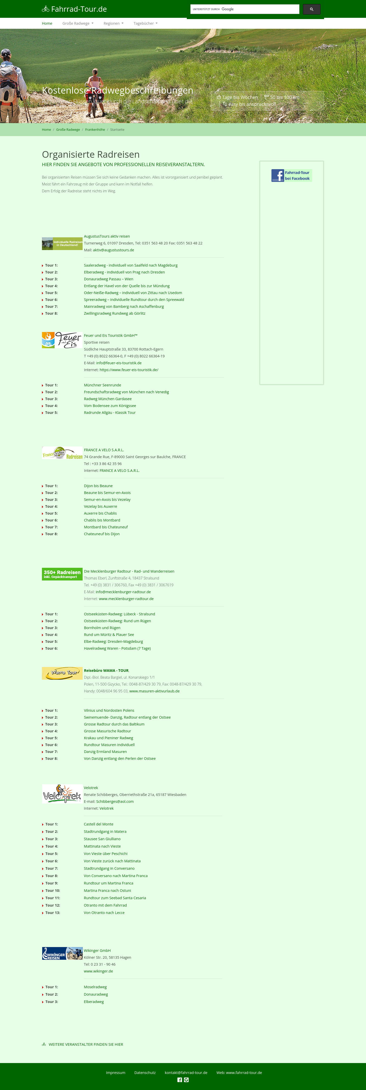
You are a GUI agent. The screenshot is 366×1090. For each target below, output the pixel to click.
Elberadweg (94, 1001)
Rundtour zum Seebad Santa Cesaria (115, 897)
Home (49, 23)
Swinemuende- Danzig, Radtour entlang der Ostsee (127, 717)
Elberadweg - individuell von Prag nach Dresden (124, 272)
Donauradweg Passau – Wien (108, 279)
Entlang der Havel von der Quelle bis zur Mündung (127, 285)
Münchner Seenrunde (102, 385)
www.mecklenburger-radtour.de (126, 598)
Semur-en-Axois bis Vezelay (107, 499)
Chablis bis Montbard (102, 520)
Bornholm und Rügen (102, 627)
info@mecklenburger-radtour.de (123, 591)
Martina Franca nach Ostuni (107, 890)
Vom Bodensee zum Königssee (110, 405)
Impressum (115, 1072)
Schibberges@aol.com (115, 801)
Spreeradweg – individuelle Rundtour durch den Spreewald (134, 299)
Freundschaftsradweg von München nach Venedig (126, 391)
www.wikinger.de (98, 971)
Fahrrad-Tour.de (74, 9)
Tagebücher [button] (144, 23)
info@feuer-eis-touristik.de (119, 362)
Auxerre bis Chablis (100, 513)
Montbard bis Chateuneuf (106, 527)
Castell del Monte (98, 824)
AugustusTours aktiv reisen (107, 236)
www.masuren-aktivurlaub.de (154, 691)
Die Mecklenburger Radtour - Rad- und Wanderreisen (129, 571)
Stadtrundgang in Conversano (109, 868)
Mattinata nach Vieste (102, 846)
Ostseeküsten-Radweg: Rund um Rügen (117, 620)
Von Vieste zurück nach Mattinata (112, 861)
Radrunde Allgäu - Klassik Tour (109, 412)
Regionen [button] (112, 23)
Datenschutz (145, 1072)
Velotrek (91, 787)
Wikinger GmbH (97, 950)
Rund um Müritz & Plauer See (109, 634)
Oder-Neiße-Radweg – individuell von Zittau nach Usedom (133, 292)
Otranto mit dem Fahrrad (105, 905)
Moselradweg (95, 986)
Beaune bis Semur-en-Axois (107, 492)
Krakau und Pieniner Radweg (108, 737)
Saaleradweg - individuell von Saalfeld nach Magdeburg (130, 265)
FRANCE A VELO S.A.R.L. (104, 449)
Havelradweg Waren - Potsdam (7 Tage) (117, 648)
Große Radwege (68, 129)
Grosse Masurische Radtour (107, 731)
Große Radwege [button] (76, 23)
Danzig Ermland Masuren (105, 751)
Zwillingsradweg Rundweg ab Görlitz (114, 313)
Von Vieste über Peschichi (106, 853)
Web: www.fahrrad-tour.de (239, 1072)
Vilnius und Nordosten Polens (109, 710)
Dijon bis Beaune (98, 485)
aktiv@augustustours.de (113, 250)
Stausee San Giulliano (102, 838)
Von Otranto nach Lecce (104, 912)
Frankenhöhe (95, 129)
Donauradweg (96, 994)
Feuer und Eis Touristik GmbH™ (110, 335)
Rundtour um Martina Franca (108, 883)
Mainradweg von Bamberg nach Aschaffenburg (124, 306)
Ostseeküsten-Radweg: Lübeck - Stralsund (119, 614)
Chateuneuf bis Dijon (101, 533)
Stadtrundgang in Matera (105, 831)
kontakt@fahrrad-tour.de (186, 1072)
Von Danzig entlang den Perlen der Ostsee (120, 758)
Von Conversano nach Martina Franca (116, 875)
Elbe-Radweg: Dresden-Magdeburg (113, 641)
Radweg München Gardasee (108, 398)
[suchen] (244, 9)
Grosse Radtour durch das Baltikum (114, 724)
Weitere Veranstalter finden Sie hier (86, 1044)
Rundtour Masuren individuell (109, 744)
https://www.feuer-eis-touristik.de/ (129, 369)
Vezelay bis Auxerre (100, 506)
